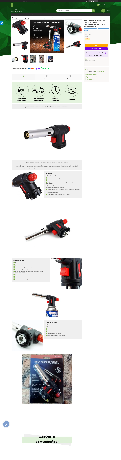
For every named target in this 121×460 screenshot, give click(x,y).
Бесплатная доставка (92, 74)
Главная (15, 14)
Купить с (96, 48)
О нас (33, 14)
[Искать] (93, 10)
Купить (96, 45)
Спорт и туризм (27, 18)
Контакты (40, 14)
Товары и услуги (24, 14)
